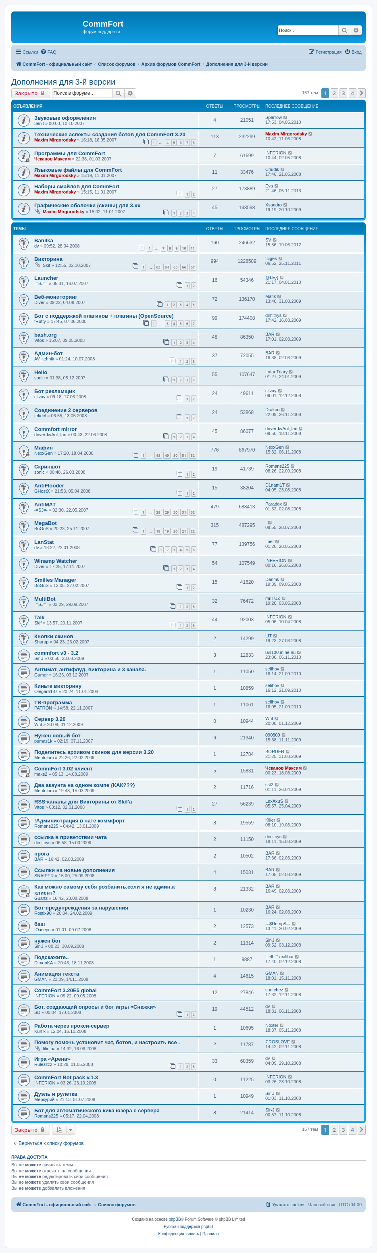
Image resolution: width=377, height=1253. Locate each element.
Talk (39, 617)
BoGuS (41, 528)
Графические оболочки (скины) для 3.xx (87, 205)
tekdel (40, 415)
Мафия (43, 448)
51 (184, 455)
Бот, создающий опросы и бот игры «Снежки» (95, 1007)
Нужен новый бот (57, 736)
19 (167, 531)
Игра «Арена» (52, 1059)
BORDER (274, 751)
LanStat (44, 542)
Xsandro (273, 204)
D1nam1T (275, 485)
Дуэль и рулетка (55, 1094)
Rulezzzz (43, 1064)
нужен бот (47, 941)
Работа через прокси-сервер (71, 1026)
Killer (270, 820)
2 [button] (334, 93)
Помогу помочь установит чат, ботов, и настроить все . (107, 1042)
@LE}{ (271, 277)
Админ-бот (48, 353)
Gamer (41, 674)
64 (167, 267)
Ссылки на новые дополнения (74, 870)
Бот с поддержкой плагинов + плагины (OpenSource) (104, 316)
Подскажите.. (51, 957)
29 (167, 512)
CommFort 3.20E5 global (65, 990)
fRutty (40, 321)
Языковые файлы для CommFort (78, 170)
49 (167, 455)
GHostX (42, 491)
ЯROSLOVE (277, 1041)
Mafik (270, 296)
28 (158, 512)
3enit (39, 123)
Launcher (46, 278)
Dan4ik (272, 579)
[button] (362, 93)
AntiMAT (45, 505)
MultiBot (45, 599)
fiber (269, 541)
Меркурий (44, 1099)
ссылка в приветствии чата (70, 837)
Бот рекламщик (54, 391)
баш (39, 924)
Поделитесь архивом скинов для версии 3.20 (94, 752)
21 (184, 531)
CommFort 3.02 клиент (63, 769)
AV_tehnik (44, 358)
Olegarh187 (46, 691)
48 (158, 455)
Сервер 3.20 (50, 719)
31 (184, 512)
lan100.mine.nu (280, 652)
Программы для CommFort (69, 153)
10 (184, 248)
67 (193, 267)
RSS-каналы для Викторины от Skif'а (83, 802)
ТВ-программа (53, 702)
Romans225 (277, 466)
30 (175, 512)
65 (175, 267)
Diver (39, 302)
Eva (269, 185)
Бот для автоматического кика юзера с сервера (97, 1110)
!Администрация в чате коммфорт (79, 821)
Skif (46, 265)
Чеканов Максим (52, 158)
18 (158, 531)
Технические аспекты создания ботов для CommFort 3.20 (109, 134)
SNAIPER (44, 875)
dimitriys (273, 315)
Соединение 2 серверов (66, 410)
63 (158, 267)
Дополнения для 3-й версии (63, 81)
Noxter (271, 1025)
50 (175, 455)
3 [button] (343, 93)
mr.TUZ (272, 598)
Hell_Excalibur (279, 956)
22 (193, 531)
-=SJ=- (41, 283)
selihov (272, 668)
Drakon (272, 409)
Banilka (43, 240)
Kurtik (40, 1031)
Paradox (273, 504)
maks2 (40, 774)
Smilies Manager (55, 580)
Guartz (41, 898)
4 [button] (352, 93)
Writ (38, 724)
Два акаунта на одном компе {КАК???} (84, 785)
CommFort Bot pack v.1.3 (66, 1077)
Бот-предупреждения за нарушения (81, 908)
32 (193, 512)
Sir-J (39, 658)
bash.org (45, 335)
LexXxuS (274, 801)
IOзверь (42, 929)
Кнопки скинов (53, 636)
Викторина (48, 259)
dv (36, 246)
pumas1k (43, 741)
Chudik (272, 169)
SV (268, 239)
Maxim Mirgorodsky (55, 139)
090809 (272, 735)
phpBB (175, 1219)
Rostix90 (43, 913)
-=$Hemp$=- (277, 923)
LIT (268, 635)
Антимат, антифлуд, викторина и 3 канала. (90, 669)
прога (41, 854)
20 (175, 531)
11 (193, 248)
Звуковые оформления (65, 118)
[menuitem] (48, 52)
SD (37, 1012)
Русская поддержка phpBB (188, 1226)
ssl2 (269, 784)
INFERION (276, 152)
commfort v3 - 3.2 (56, 653)
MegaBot (45, 523)
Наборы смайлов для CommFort (76, 186)
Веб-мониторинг (55, 297)
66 (184, 267)
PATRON (43, 708)
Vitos (39, 340)
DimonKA (43, 962)
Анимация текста (56, 974)
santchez (274, 989)
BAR (270, 334)
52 (193, 455)
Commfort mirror (55, 429)
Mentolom (44, 757)
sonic (39, 377)
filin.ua (49, 1048)
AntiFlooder (49, 486)
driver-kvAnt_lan (50, 434)
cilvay (40, 396)
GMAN (41, 979)
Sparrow (273, 117)
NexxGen (43, 453)
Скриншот (47, 467)
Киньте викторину (57, 686)
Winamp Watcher (55, 561)
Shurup (41, 641)
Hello (40, 372)
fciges (271, 258)
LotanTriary (276, 371)
